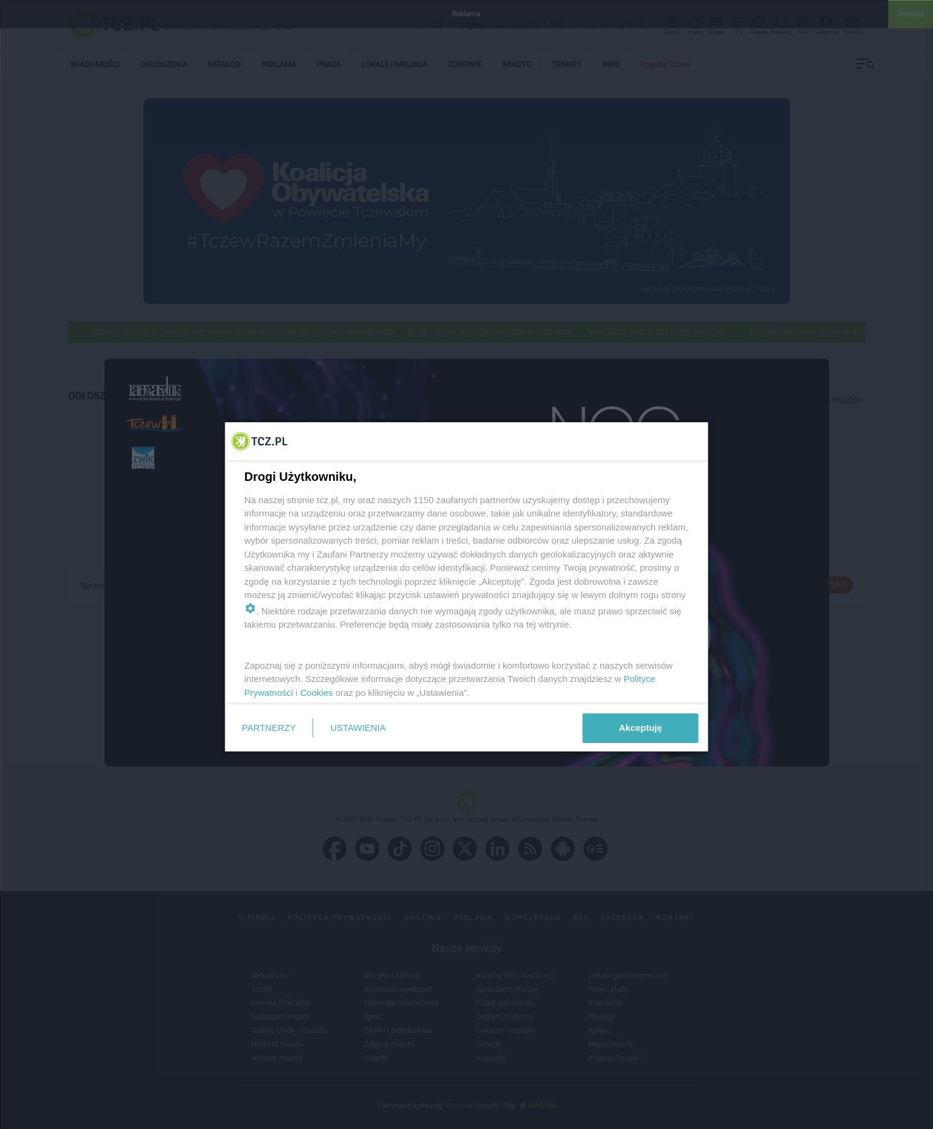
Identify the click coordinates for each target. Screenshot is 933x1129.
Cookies (316, 692)
